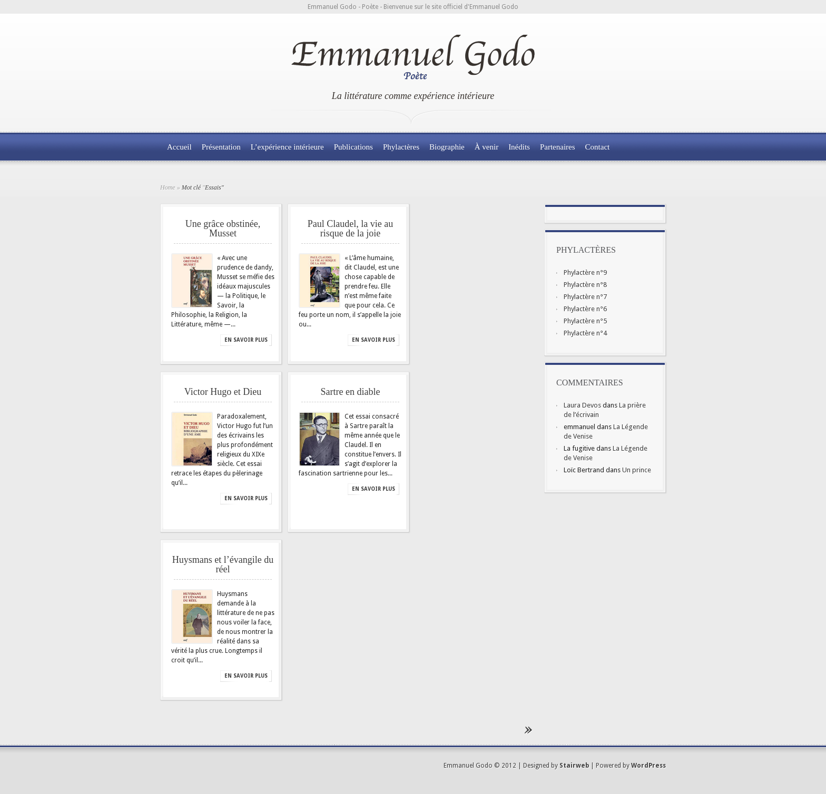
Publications (353, 147)
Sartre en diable (350, 391)
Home (167, 187)
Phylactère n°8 (585, 285)
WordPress (648, 765)
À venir (486, 147)
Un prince (636, 470)
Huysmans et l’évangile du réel (222, 564)
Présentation (221, 147)
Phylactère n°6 (585, 309)
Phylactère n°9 (585, 272)
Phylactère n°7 (585, 297)
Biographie (447, 147)
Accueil (179, 147)
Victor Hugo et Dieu (222, 391)
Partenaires (557, 147)
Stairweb (574, 765)
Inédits (519, 147)
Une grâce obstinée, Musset (222, 229)
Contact (597, 147)
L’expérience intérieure (287, 147)
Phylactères (401, 147)
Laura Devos (582, 405)
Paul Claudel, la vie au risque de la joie (350, 229)
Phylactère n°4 (585, 333)
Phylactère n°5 (585, 321)
